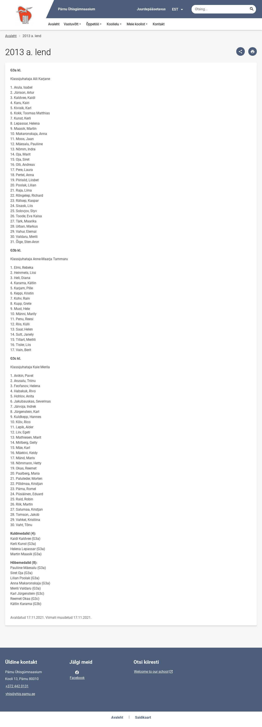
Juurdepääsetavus (151, 9)
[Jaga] (240, 51)
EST (177, 9)
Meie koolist (137, 24)
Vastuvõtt (73, 24)
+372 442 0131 (17, 686)
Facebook (77, 675)
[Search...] (251, 9)
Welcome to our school (151, 672)
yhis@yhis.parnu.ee (20, 694)
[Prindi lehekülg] (252, 51)
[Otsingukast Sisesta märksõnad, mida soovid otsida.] (224, 9)
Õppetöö (94, 24)
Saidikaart (143, 717)
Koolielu (114, 24)
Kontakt (159, 24)
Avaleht (53, 24)
